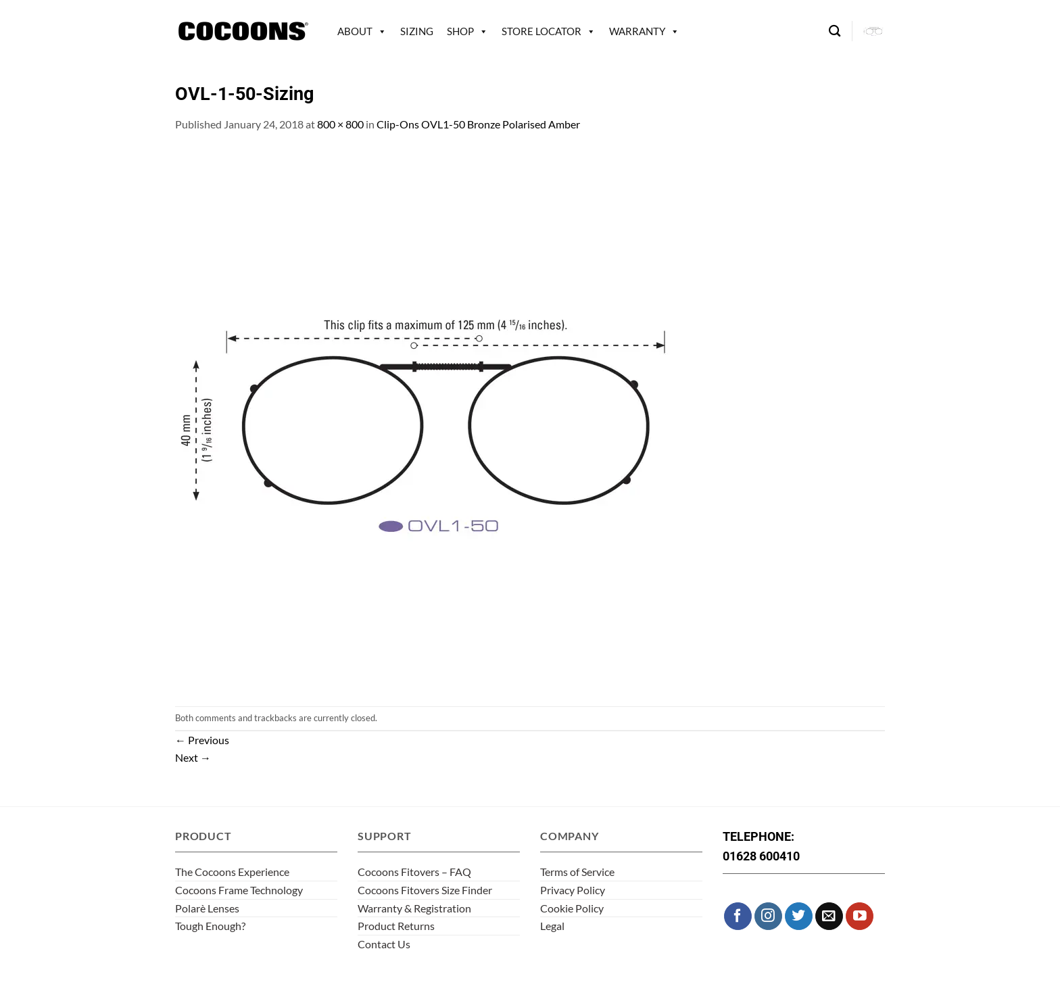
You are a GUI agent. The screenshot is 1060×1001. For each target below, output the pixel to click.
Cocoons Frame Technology (239, 889)
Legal (552, 925)
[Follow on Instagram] (768, 916)
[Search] (834, 31)
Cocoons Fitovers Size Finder (425, 889)
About (354, 31)
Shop (460, 31)
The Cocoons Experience (232, 871)
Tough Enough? (210, 925)
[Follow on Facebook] (738, 916)
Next (193, 757)
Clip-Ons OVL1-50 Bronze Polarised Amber (478, 124)
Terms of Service (577, 871)
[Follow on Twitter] (799, 916)
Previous (202, 739)
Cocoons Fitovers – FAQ (414, 871)
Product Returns (396, 925)
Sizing (416, 31)
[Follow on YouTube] (859, 916)
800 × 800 (340, 124)
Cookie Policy (572, 908)
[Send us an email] (829, 916)
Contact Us (384, 943)
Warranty (637, 31)
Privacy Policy (572, 889)
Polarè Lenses (207, 908)
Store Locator (541, 31)
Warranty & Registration (414, 908)
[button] (874, 31)
